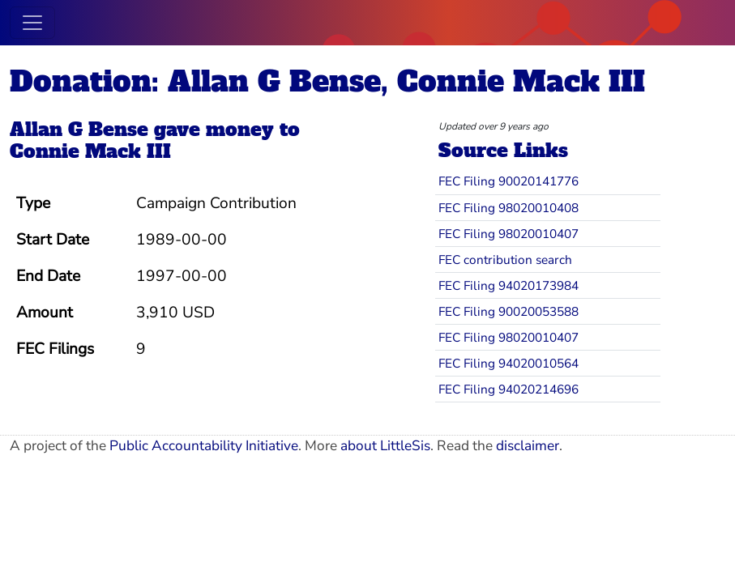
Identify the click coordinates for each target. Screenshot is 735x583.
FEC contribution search (505, 259)
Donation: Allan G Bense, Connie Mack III (327, 81)
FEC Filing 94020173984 (508, 285)
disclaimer (527, 445)
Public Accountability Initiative (203, 445)
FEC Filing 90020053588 (508, 311)
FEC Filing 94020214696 (508, 389)
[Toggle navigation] (32, 22)
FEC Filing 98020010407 (508, 233)
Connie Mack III (90, 151)
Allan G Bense (79, 130)
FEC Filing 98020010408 (508, 207)
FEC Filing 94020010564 (508, 363)
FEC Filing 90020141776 (508, 180)
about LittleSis (385, 445)
